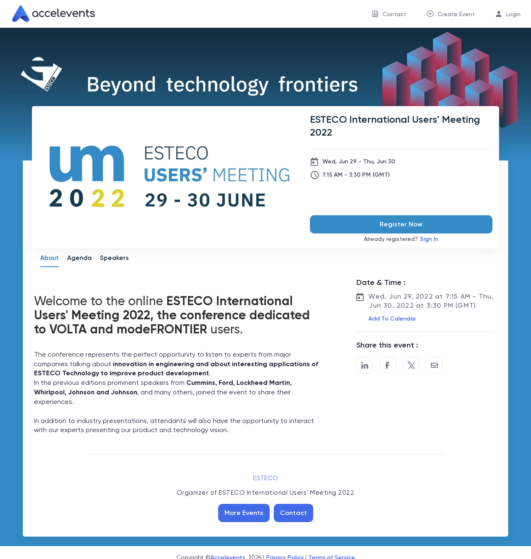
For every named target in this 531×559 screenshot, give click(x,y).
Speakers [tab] (114, 258)
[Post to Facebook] (388, 365)
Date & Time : (381, 282)
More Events (243, 513)
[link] (50, 13)
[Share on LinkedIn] (364, 365)
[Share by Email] (434, 365)
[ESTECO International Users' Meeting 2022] (401, 126)
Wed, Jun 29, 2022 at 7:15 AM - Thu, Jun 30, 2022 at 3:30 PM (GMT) (431, 300)
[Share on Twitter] (411, 365)
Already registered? (401, 239)
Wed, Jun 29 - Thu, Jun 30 (358, 161)
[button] (391, 319)
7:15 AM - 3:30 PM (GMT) (356, 174)
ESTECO (265, 478)
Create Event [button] (456, 14)
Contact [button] (394, 14)
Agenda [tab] (79, 258)
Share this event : (387, 345)
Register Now (401, 224)
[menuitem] (388, 13)
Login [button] (513, 14)
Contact (293, 513)
